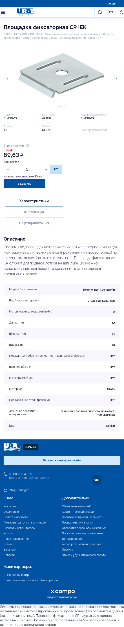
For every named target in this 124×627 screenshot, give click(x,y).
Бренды (8, 544)
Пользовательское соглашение (82, 533)
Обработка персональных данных (84, 528)
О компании (11, 511)
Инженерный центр (16, 574)
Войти (121, 12)
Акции (112, 3)
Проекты (67, 549)
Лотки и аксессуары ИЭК (40, 37)
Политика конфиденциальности (82, 517)
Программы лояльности (77, 522)
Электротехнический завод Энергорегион (31, 580)
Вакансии (10, 549)
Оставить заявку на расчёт (62, 460)
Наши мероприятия (16, 538)
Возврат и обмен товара (19, 528)
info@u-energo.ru (19, 490)
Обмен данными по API (76, 506)
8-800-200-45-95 (20, 474)
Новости (9, 555)
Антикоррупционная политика (81, 544)
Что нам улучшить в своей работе (84, 555)
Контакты (10, 506)
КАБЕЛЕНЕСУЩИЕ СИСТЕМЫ (23, 34)
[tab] (59, 106)
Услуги (8, 533)
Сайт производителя (94, 130)
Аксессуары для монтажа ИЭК (80, 37)
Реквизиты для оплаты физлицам (25, 522)
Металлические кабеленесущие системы (72, 34)
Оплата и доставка (16, 517)
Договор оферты (72, 538)
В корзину (24, 183)
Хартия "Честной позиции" (79, 511)
